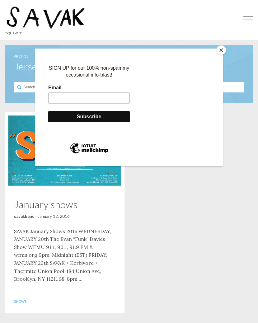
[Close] (221, 50)
